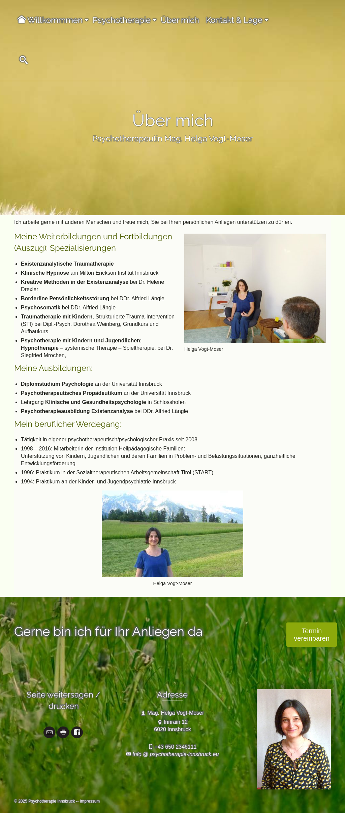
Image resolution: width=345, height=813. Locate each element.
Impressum (90, 801)
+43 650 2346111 (176, 747)
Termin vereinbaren (312, 634)
